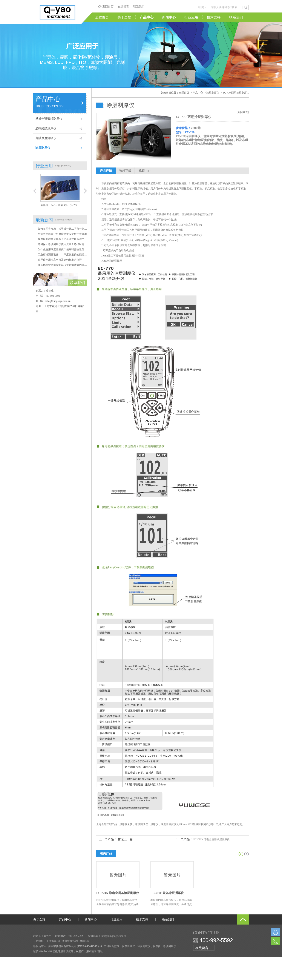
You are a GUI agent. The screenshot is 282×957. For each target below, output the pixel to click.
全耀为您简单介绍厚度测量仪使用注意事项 (62, 233)
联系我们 (138, 6)
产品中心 (146, 17)
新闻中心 (169, 17)
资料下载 (125, 170)
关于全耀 (124, 17)
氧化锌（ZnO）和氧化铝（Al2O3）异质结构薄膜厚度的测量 (60, 205)
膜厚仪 (154, 824)
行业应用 (191, 17)
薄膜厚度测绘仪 (45, 138)
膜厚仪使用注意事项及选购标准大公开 (60, 259)
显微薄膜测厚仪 (45, 128)
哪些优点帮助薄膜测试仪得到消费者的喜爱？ (62, 264)
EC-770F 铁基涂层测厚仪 (167, 893)
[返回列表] (243, 112)
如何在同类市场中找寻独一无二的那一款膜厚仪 (62, 228)
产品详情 (106, 170)
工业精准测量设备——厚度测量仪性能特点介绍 (62, 254)
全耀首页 (102, 17)
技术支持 (214, 17)
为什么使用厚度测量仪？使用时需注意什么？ (62, 249)
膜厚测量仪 (126, 824)
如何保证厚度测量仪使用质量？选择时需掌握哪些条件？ (62, 244)
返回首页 (107, 6)
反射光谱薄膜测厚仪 (48, 118)
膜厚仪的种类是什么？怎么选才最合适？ (61, 239)
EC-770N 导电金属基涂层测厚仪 (211, 839)
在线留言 (123, 6)
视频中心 (145, 170)
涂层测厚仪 (42, 147)
